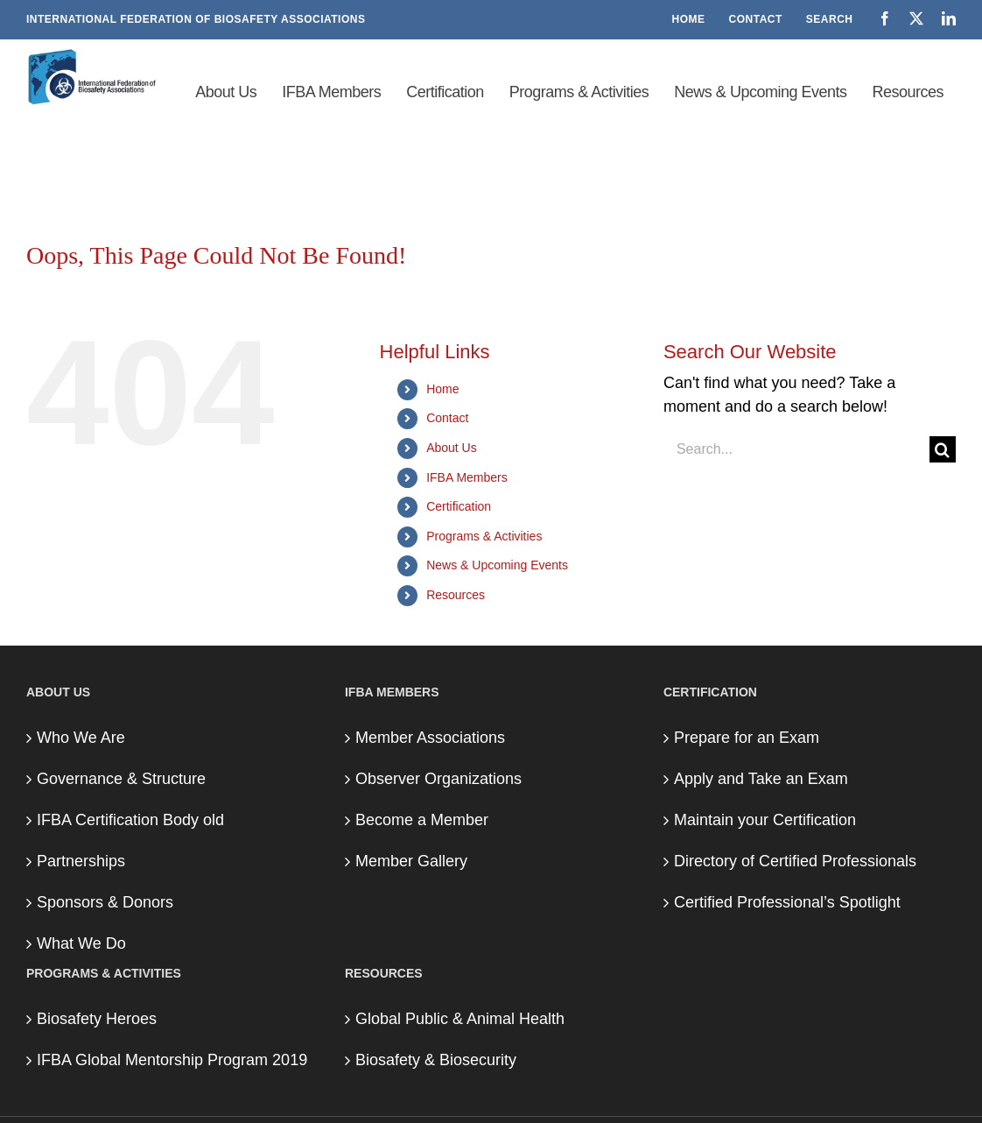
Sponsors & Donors (105, 902)
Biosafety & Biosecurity (435, 1060)
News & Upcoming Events (497, 565)
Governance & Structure (121, 779)
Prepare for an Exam (746, 737)
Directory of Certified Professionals (795, 861)
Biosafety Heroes (97, 1019)
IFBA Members (467, 477)
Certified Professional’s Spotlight (787, 902)
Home (442, 389)
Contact (447, 418)
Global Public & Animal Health (460, 1019)
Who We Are (81, 737)
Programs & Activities (484, 536)
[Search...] (796, 449)
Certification (458, 506)
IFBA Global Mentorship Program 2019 (172, 1060)
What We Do (81, 943)
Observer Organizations (438, 779)
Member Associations (430, 737)
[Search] (942, 449)
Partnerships (81, 861)
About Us (451, 448)
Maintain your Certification (765, 820)
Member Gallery (411, 861)
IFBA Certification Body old (130, 820)
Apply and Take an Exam (761, 779)
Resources (455, 595)
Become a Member (421, 820)
